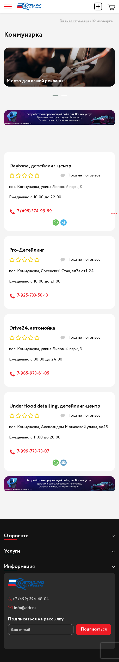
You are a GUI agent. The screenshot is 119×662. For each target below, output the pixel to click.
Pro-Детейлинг (26, 250)
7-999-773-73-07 (33, 451)
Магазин (111, 6)
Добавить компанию (98, 6)
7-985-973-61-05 (33, 373)
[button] (55, 95)
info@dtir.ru (25, 608)
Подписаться (94, 629)
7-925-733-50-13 (32, 295)
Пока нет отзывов (84, 175)
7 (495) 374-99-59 (34, 211)
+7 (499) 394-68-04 (30, 599)
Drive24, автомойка (32, 328)
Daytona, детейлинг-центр (40, 166)
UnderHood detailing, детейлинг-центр (54, 406)
